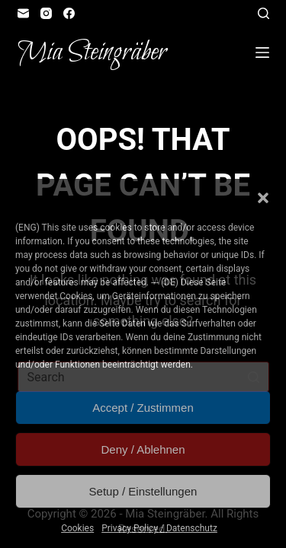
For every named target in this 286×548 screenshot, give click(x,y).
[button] (263, 198)
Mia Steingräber (92, 52)
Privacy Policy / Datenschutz (159, 528)
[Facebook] (69, 13)
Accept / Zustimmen (143, 407)
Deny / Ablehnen (143, 449)
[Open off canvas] (262, 52)
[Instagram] (46, 13)
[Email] (23, 13)
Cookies (77, 528)
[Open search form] (263, 13)
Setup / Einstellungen (143, 491)
